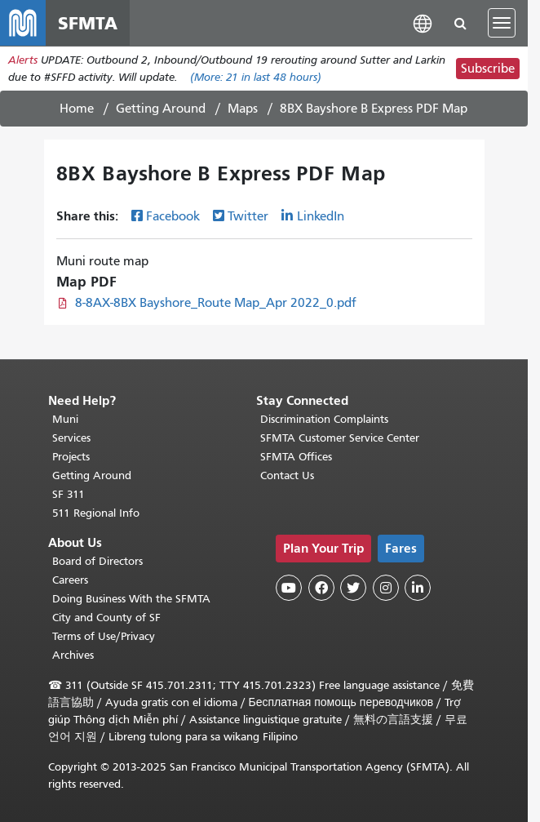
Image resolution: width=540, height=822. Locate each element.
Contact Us (287, 475)
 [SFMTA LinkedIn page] (417, 587)
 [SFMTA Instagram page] (386, 587)
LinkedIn (320, 216)
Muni (65, 419)
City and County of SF (106, 617)
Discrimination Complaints (324, 419)
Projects (71, 457)
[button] (422, 22)
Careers (70, 580)
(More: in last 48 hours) (255, 77)
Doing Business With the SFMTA (131, 599)
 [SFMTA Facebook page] (321, 587)
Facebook (173, 216)
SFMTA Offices (296, 457)
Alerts (23, 60)
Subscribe (488, 68)
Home (77, 108)
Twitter (248, 216)
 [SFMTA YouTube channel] (288, 587)
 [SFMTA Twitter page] (353, 587)
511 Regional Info (95, 513)
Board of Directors (97, 561)
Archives (73, 655)
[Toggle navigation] (502, 23)
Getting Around (161, 108)
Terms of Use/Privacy (103, 636)
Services (71, 438)
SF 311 (68, 494)
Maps (243, 108)
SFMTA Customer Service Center (339, 438)
